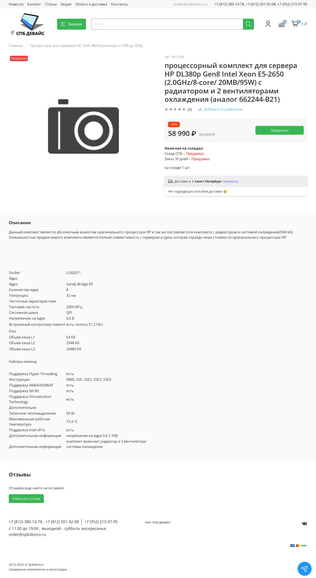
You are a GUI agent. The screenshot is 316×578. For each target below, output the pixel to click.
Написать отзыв (26, 498)
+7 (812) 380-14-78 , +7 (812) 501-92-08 (44, 521)
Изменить (230, 181)
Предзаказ (280, 130)
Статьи (51, 4)
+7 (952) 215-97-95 (101, 521)
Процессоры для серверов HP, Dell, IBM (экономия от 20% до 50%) (86, 45)
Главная (16, 45)
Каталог (34, 4)
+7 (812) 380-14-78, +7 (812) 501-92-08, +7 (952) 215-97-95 (260, 4)
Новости (16, 4)
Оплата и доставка (91, 4)
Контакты (119, 4)
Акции (66, 4)
